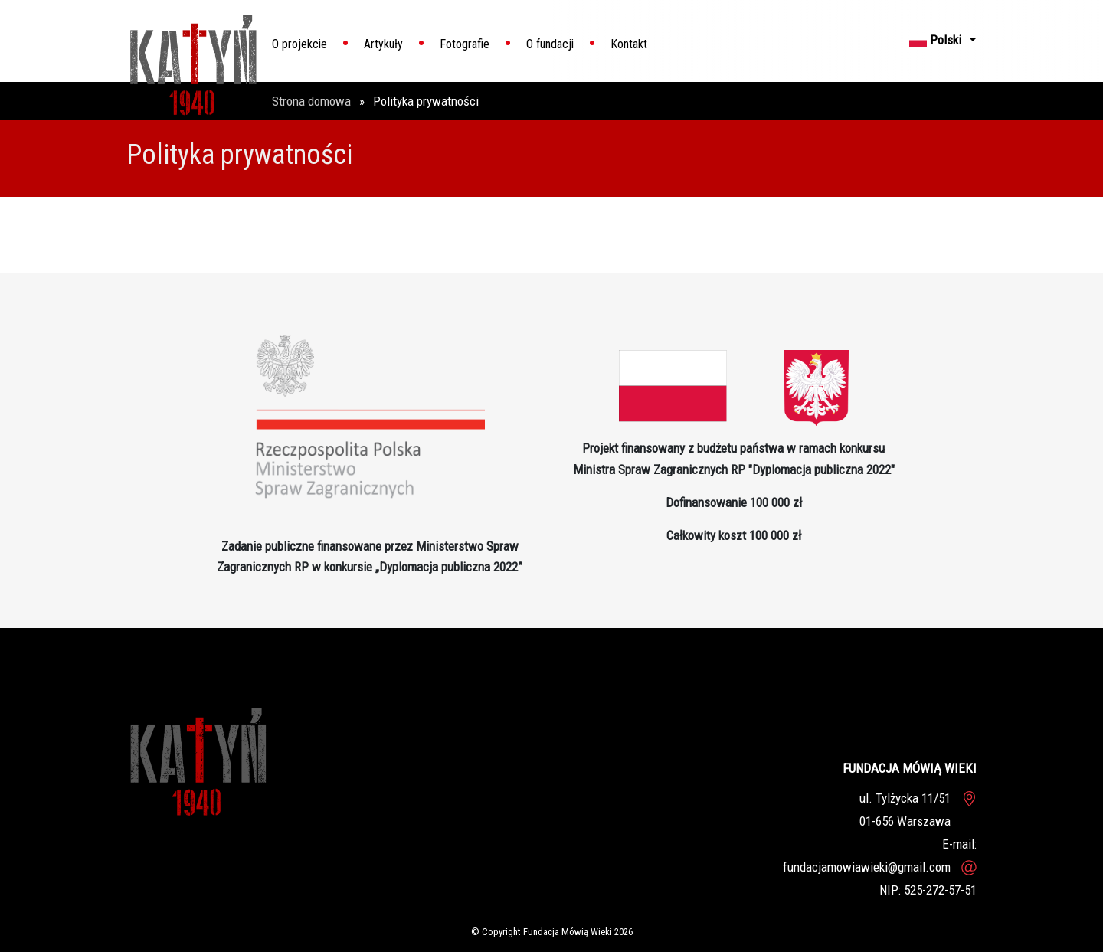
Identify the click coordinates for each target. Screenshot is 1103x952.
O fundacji (550, 44)
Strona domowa (313, 101)
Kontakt (628, 44)
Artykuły (383, 44)
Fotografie (464, 44)
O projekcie (299, 44)
